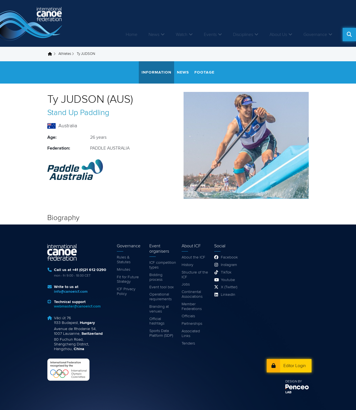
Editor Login (294, 365)
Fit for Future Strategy (128, 279)
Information (156, 72)
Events (210, 34)
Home (131, 34)
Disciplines (243, 34)
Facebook (229, 257)
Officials (188, 316)
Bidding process (155, 277)
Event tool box (161, 287)
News (154, 34)
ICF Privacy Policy (126, 291)
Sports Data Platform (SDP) (161, 333)
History (187, 265)
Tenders (188, 343)
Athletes (64, 54)
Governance (315, 34)
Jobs (186, 284)
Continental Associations (192, 294)
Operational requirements (160, 296)
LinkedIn (228, 295)
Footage (204, 72)
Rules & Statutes (123, 259)
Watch (181, 34)
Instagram (229, 265)
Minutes (123, 270)
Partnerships (192, 324)
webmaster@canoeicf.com (77, 306)
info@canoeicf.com (71, 292)
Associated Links (191, 333)
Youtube (228, 280)
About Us (278, 34)
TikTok (226, 272)
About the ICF (193, 257)
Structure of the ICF (195, 274)
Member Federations (192, 306)
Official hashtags (156, 321)
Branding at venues (159, 309)
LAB (288, 392)
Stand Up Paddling (78, 113)
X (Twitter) (229, 287)
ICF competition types (162, 265)
